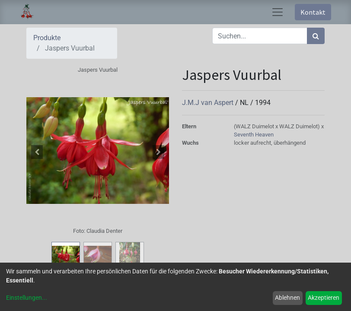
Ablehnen (287, 297)
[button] (37, 152)
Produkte (47, 38)
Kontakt (312, 12)
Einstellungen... (26, 297)
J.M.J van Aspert (208, 102)
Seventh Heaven (254, 134)
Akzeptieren (323, 297)
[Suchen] (316, 36)
